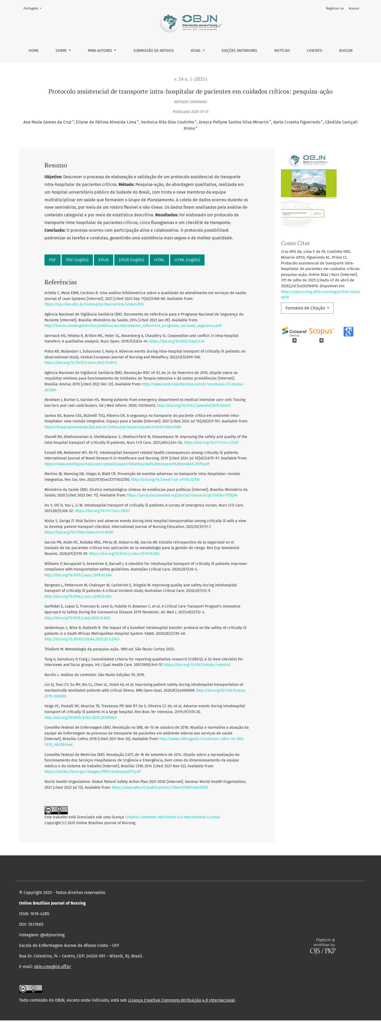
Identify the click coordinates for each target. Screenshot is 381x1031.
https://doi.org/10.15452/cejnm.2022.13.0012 (80, 363)
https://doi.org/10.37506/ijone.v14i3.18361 (79, 532)
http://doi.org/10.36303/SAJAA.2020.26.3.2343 (81, 639)
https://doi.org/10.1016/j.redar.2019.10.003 (124, 553)
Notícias (282, 50)
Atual (196, 50)
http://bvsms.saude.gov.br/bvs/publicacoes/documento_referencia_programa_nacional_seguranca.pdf (132, 325)
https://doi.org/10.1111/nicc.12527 (211, 442)
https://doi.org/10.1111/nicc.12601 (102, 511)
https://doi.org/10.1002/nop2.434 (177, 341)
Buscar (345, 50)
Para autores (100, 50)
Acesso (354, 8)
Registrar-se (335, 8)
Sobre (62, 50)
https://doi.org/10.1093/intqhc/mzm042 (197, 665)
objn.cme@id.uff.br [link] (52, 977)
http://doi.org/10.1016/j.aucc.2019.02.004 (78, 575)
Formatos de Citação (305, 308)
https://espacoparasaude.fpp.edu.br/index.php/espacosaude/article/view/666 (112, 427)
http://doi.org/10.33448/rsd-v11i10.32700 (165, 479)
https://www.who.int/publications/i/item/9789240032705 (160, 787)
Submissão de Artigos (153, 50)
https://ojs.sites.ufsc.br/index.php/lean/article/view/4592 (94, 304)
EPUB (103, 259)
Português (34, 8)
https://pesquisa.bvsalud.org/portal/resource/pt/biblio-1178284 (182, 495)
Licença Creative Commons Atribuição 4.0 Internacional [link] (181, 1010)
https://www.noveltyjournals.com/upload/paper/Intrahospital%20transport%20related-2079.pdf (126, 464)
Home (34, 50)
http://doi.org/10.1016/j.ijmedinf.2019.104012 (194, 405)
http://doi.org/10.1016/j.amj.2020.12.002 (77, 618)
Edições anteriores (239, 50)
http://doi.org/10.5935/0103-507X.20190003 (80, 717)
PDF (52, 259)
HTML (159, 259)
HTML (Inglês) (187, 259)
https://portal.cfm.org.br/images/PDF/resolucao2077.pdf (92, 771)
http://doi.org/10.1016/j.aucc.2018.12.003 (77, 596)
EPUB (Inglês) (131, 259)
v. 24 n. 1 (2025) (190, 79)
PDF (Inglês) (77, 259)
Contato (314, 50)
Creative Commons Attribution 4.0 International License (172, 817)
